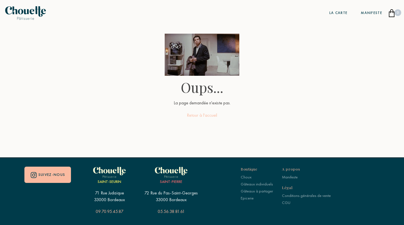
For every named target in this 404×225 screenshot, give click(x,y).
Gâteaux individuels (257, 184)
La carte (338, 12)
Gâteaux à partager (257, 191)
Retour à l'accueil (202, 115)
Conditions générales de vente (306, 195)
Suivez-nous (47, 174)
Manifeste (371, 12)
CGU (286, 202)
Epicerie (247, 198)
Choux (246, 177)
